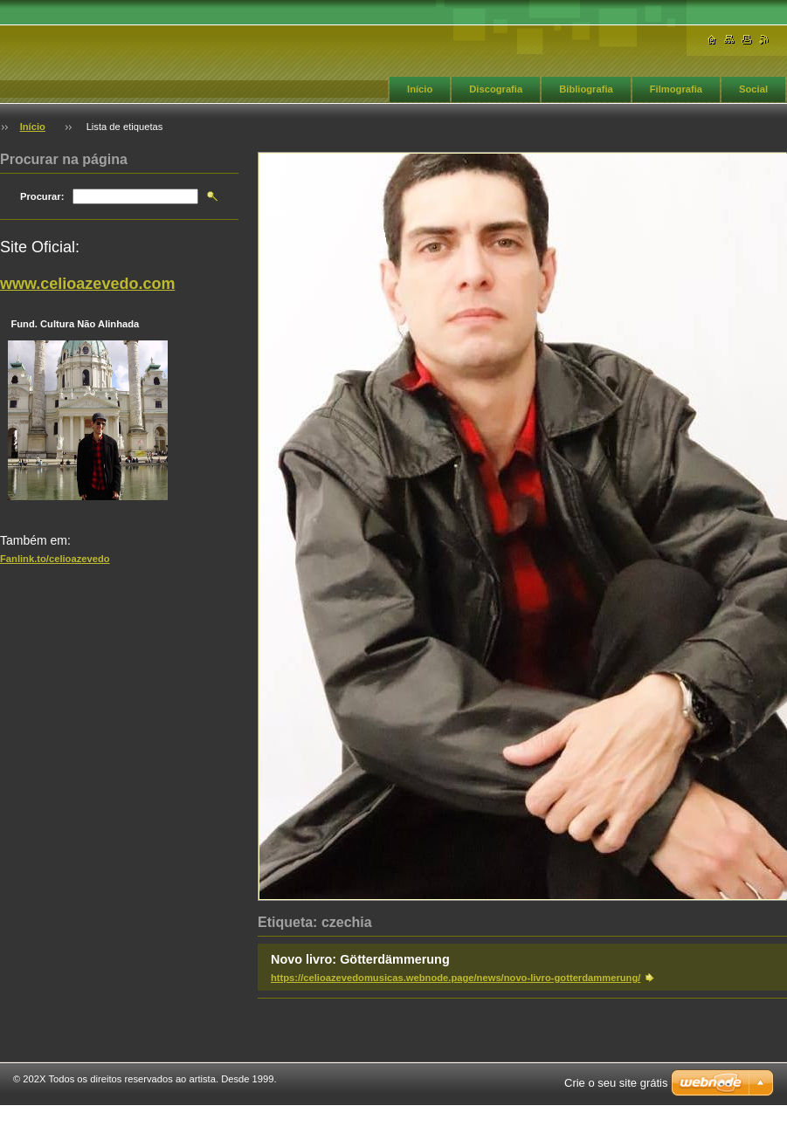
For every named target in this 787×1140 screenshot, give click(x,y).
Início (419, 89)
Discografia (495, 89)
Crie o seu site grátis (616, 1082)
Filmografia (676, 89)
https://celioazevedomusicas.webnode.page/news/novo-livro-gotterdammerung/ (455, 977)
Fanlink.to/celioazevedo (55, 558)
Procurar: (42, 196)
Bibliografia (586, 89)
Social (753, 89)
